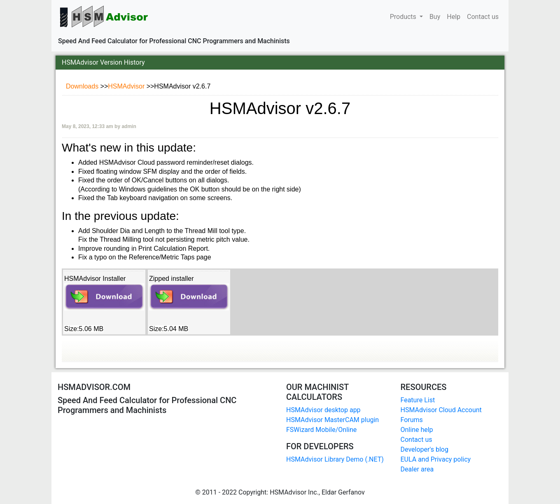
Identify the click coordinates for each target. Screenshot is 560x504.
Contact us (483, 16)
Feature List (418, 400)
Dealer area (417, 469)
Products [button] (404, 17)
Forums (412, 420)
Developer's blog (424, 449)
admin (128, 126)
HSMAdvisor (127, 86)
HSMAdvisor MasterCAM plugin (332, 420)
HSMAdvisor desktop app (323, 410)
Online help (417, 430)
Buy (434, 16)
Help (453, 16)
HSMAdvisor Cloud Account (441, 410)
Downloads (83, 86)
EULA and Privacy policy (436, 459)
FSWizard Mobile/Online (321, 430)
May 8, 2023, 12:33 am (88, 126)
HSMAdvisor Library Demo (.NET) (335, 459)
